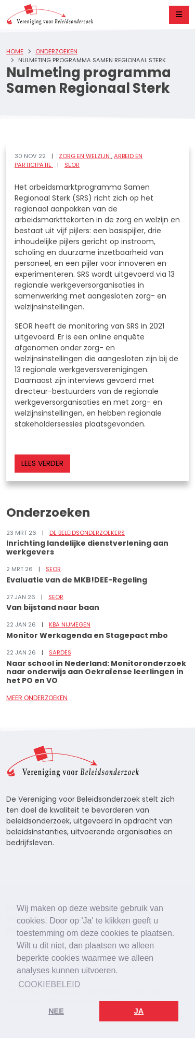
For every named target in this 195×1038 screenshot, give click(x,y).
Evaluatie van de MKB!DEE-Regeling (76, 580)
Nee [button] (56, 1011)
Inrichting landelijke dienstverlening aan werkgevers (87, 547)
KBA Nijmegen (69, 624)
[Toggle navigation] (179, 15)
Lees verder (42, 463)
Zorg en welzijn (85, 156)
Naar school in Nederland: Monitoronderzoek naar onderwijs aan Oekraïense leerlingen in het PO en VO (96, 672)
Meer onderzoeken (37, 697)
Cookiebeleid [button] (49, 984)
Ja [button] (139, 1011)
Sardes (60, 652)
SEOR (72, 165)
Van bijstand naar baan (52, 607)
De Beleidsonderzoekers (87, 533)
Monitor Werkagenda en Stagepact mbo (87, 635)
